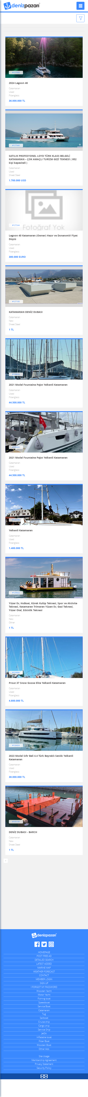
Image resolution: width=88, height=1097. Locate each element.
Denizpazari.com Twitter (44, 961)
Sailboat (44, 1035)
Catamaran (44, 1027)
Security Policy (44, 1085)
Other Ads (44, 1066)
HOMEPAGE (44, 969)
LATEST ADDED (44, 981)
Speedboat (44, 1020)
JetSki (44, 1051)
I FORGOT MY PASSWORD (44, 1004)
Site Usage (44, 1074)
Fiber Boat (44, 1058)
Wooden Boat (44, 1062)
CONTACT (44, 993)
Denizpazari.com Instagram (51, 961)
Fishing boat (44, 1016)
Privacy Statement (44, 1081)
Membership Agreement (44, 1077)
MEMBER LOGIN (44, 997)
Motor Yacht (44, 1012)
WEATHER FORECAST (44, 989)
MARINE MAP (44, 985)
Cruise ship (44, 1039)
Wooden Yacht (44, 1008)
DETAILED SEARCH (44, 977)
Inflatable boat (44, 1055)
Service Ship (44, 1047)
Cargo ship (44, 1043)
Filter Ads (72, 18)
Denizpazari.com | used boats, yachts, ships (22, 6)
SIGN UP (44, 1000)
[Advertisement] (44, 916)
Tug (44, 1031)
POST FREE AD (44, 973)
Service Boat (44, 1024)
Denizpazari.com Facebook (37, 961)
